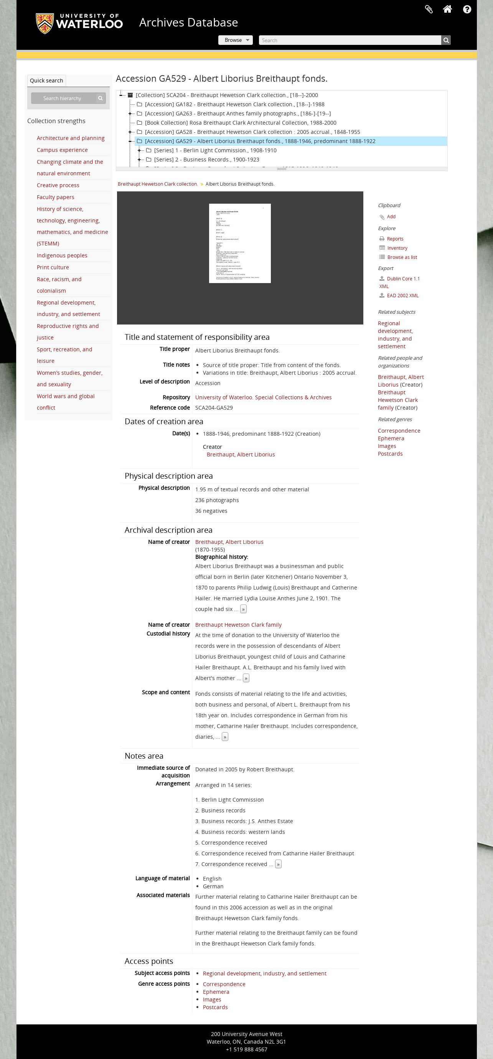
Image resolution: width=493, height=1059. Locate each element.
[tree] (281, 129)
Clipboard (429, 9)
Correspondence (224, 984)
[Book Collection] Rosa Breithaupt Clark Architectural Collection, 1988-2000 (235, 122)
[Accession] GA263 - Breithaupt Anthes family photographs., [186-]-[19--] (233, 113)
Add (391, 216)
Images (212, 999)
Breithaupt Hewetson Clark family (238, 624)
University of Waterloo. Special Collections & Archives (263, 397)
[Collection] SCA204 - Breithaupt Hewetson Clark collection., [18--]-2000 (222, 95)
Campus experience (62, 149)
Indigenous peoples (62, 255)
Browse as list (398, 257)
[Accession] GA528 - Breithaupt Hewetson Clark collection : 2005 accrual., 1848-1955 (247, 132)
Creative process (58, 185)
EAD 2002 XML (399, 295)
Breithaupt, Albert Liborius (241, 454)
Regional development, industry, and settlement (264, 973)
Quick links (467, 9)
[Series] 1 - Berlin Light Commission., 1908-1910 (210, 150)
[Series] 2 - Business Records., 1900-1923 (201, 159)
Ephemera (216, 991)
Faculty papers (55, 197)
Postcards (215, 1007)
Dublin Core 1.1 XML (399, 282)
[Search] (355, 40)
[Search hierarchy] (68, 98)
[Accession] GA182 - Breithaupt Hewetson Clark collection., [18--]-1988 (230, 104)
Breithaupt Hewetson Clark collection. (158, 184)
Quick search (46, 80)
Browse (233, 39)
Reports (391, 239)
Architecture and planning (71, 138)
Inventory (393, 248)
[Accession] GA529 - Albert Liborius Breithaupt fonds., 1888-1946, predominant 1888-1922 (255, 141)
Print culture (53, 267)
